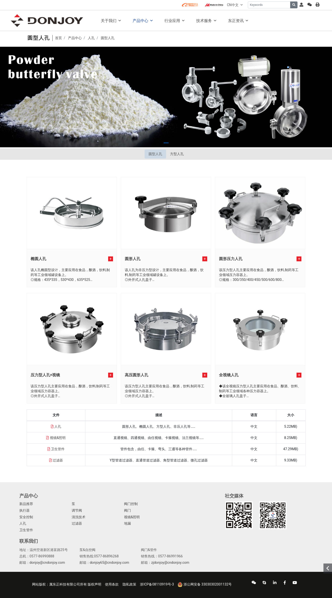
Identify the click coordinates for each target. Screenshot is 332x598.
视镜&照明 (58, 438)
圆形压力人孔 (230, 258)
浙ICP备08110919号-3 (157, 584)
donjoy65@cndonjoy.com (109, 563)
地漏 (127, 523)
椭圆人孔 (38, 258)
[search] (294, 4)
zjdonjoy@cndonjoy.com (170, 563)
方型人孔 (177, 154)
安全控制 (26, 517)
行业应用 (172, 20)
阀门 (127, 510)
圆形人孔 (132, 258)
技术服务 (204, 20)
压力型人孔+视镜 (45, 375)
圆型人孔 (155, 154)
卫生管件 (58, 449)
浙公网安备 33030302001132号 (205, 584)
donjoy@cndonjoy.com (47, 563)
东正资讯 (236, 20)
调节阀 (77, 510)
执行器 (24, 510)
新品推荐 (26, 504)
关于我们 (108, 20)
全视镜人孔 (229, 375)
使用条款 (112, 584)
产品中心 (140, 20)
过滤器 (58, 460)
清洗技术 (78, 517)
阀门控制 (131, 504)
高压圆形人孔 (136, 375)
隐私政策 (129, 584)
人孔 (57, 426)
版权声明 (94, 584)
